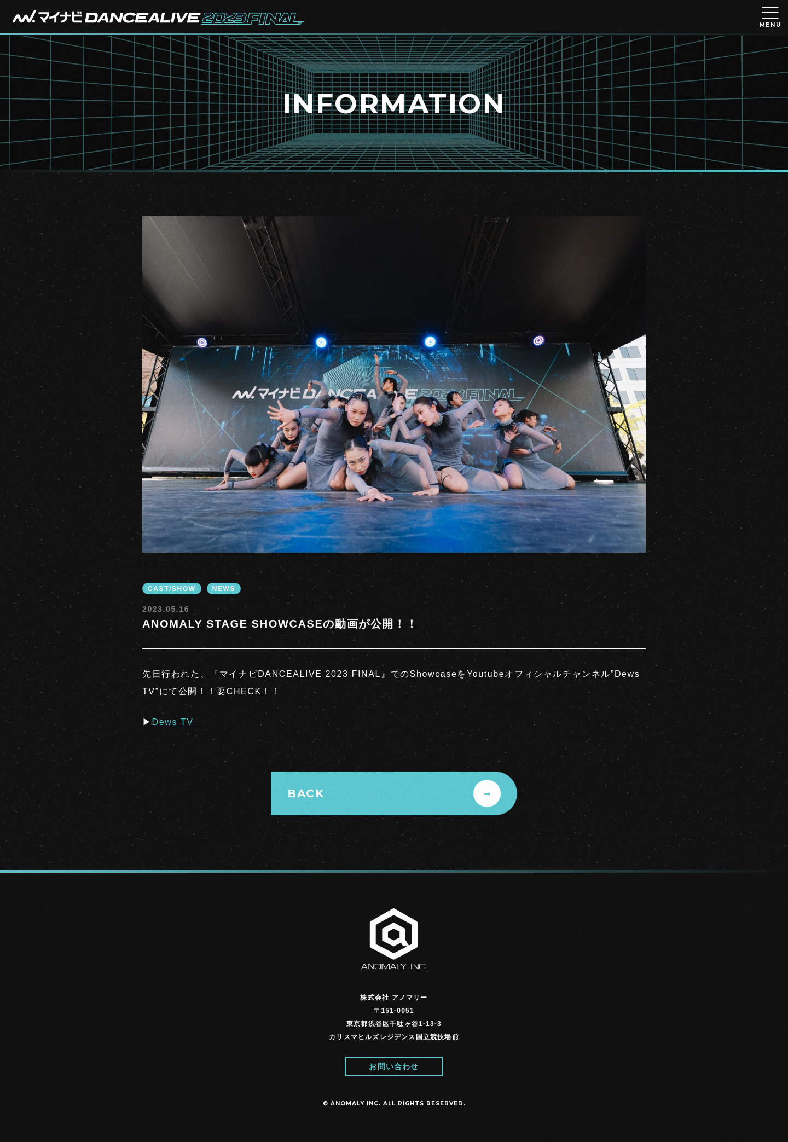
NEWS (223, 589)
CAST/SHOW (172, 589)
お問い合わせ (394, 1066)
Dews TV (173, 722)
